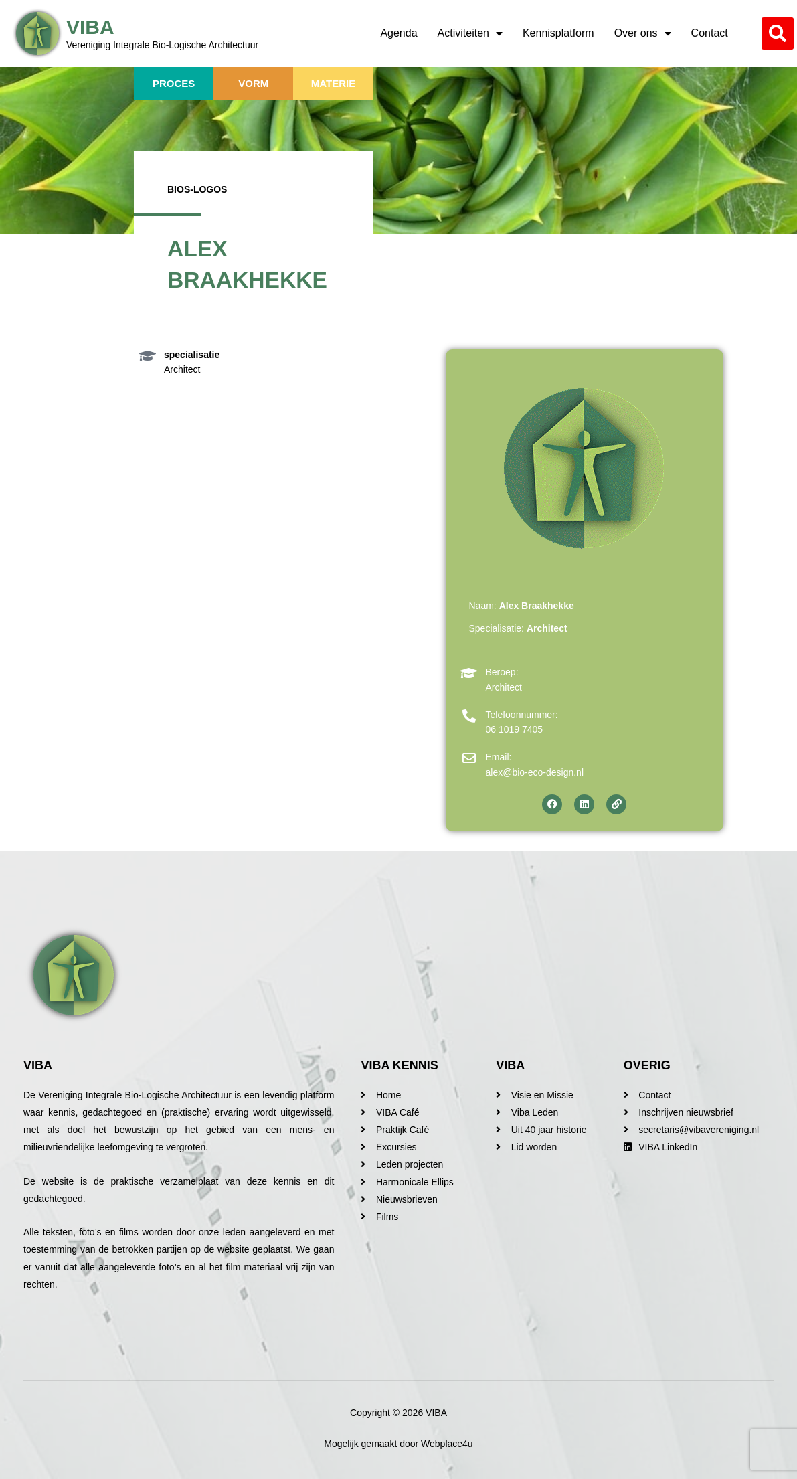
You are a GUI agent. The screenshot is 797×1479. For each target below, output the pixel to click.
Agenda (398, 33)
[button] (778, 33)
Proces (174, 83)
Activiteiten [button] (470, 33)
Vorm (253, 83)
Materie (333, 83)
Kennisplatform (558, 33)
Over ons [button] (642, 33)
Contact (709, 33)
